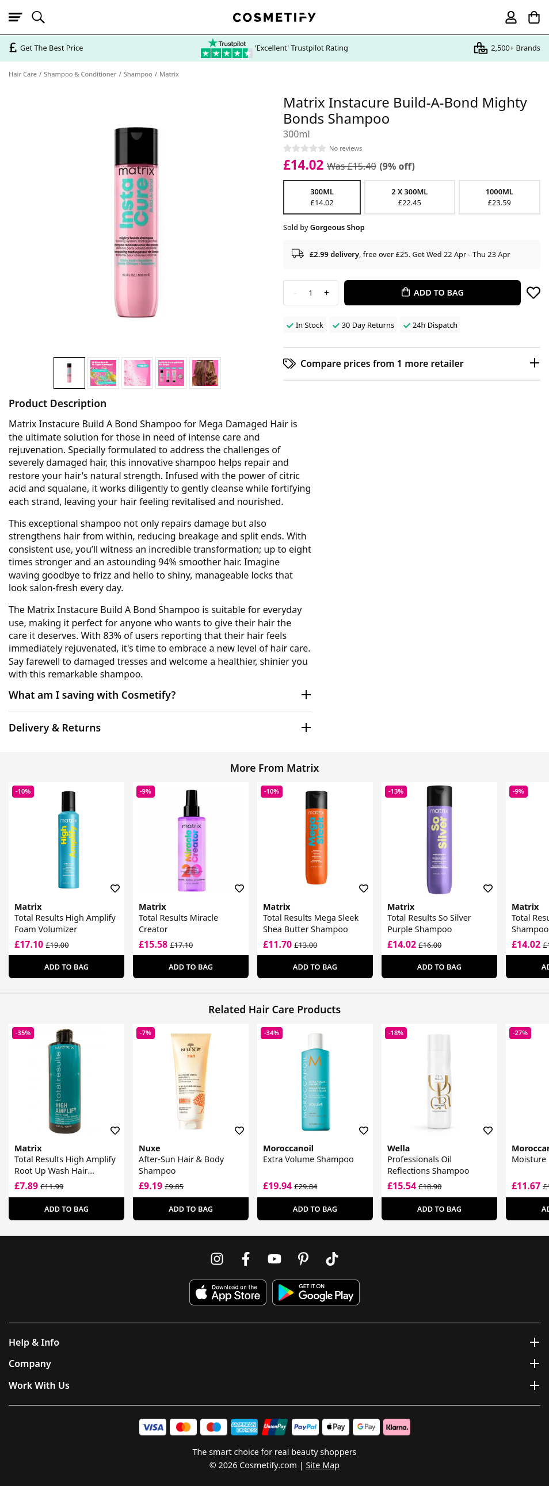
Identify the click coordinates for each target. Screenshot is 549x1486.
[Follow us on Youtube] (274, 1258)
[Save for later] (533, 292)
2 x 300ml (409, 197)
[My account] (505, 17)
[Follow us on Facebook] (245, 1258)
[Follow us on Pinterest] (303, 1258)
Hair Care (23, 74)
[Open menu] (20, 17)
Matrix (169, 74)
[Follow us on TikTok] (332, 1258)
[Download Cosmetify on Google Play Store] (316, 1292)
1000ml (500, 197)
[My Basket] (528, 17)
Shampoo (138, 74)
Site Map (323, 1465)
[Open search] (43, 17)
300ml (322, 197)
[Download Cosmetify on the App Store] (227, 1292)
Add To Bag (66, 967)
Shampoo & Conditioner (80, 74)
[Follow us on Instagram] (216, 1258)
